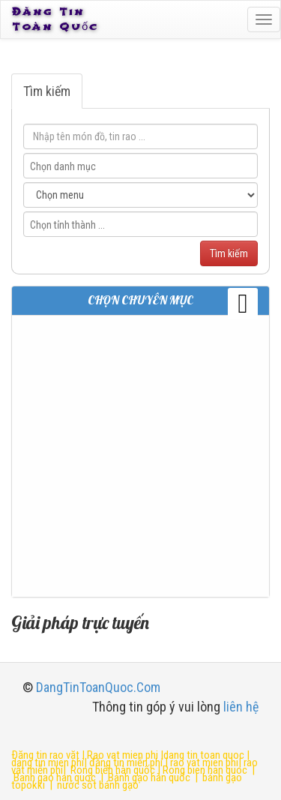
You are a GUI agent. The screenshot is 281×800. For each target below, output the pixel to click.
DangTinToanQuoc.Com (98, 687)
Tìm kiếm (46, 91)
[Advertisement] (140, 456)
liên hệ (241, 707)
